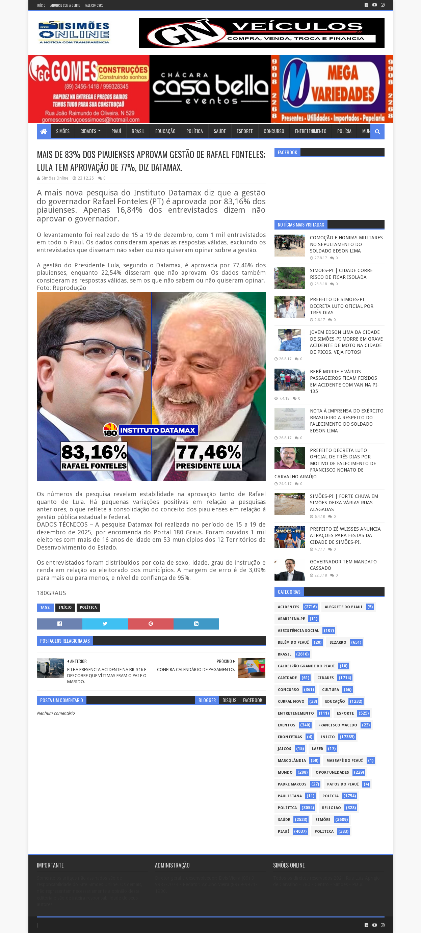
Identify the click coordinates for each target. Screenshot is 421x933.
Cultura (330, 690)
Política (194, 130)
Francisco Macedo (337, 725)
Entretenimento (310, 130)
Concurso (274, 130)
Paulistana (290, 796)
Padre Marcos (292, 784)
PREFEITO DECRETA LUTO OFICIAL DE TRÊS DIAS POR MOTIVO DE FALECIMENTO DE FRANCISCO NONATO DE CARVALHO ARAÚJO (325, 463)
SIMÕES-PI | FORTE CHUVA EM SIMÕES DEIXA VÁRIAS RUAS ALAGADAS (344, 503)
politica (324, 831)
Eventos (286, 725)
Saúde (220, 130)
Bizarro (338, 642)
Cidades (88, 130)
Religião (331, 808)
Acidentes (288, 607)
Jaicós (284, 749)
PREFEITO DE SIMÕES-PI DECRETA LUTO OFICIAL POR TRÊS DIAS (341, 306)
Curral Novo (291, 701)
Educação (165, 130)
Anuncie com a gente (65, 5)
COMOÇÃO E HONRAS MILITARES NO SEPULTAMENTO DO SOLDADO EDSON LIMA (346, 244)
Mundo (369, 130)
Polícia (344, 130)
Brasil (138, 130)
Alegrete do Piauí (344, 607)
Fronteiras (290, 737)
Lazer (317, 749)
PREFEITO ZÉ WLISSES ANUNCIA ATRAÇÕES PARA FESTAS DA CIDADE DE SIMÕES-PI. (345, 535)
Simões (63, 130)
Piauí (116, 130)
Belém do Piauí (293, 642)
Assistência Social (298, 631)
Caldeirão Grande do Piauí (306, 666)
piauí (283, 831)
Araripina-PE (291, 619)
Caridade (287, 678)
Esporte (245, 130)
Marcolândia (292, 760)
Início (41, 5)
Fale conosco (94, 5)
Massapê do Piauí (344, 760)
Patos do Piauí (343, 784)
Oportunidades (332, 772)
